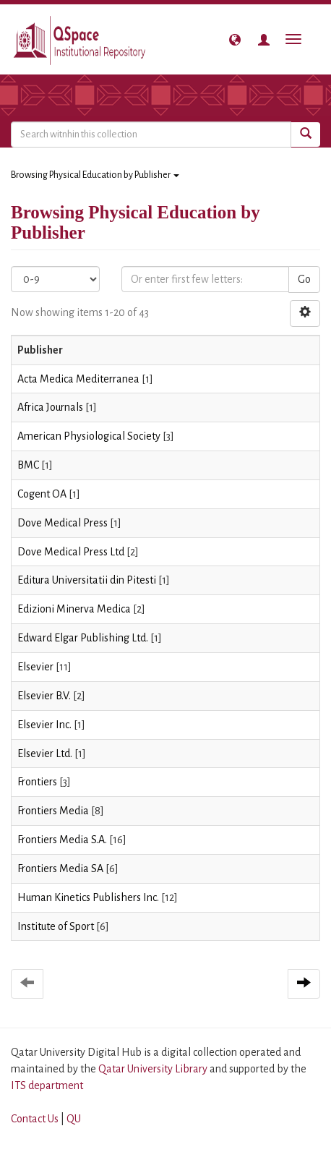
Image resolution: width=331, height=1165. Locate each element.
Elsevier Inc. (44, 724)
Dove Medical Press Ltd (70, 552)
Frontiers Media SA (60, 868)
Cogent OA (41, 494)
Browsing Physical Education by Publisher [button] (95, 175)
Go (304, 279)
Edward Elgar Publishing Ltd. (82, 638)
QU (73, 1119)
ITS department (47, 1085)
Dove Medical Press (62, 523)
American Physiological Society (88, 436)
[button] (235, 40)
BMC (28, 465)
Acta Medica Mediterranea (78, 379)
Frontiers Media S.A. (62, 839)
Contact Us (35, 1119)
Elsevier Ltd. (44, 753)
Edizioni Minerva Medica (74, 609)
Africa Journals (50, 407)
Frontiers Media (53, 810)
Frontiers (37, 782)
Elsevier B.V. (44, 695)
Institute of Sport (55, 926)
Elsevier (35, 667)
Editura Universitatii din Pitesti (86, 580)
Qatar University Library (154, 1069)
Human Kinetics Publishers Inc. (88, 897)
